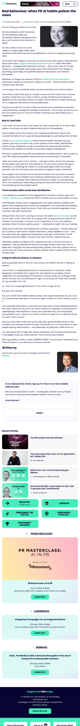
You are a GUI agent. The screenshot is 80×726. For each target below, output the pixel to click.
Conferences (41, 611)
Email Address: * (12, 400)
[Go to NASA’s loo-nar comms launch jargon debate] (40, 474)
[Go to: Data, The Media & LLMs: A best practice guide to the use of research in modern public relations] (40, 665)
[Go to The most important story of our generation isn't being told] (40, 458)
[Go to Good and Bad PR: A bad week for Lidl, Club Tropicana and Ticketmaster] (40, 490)
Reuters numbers (61, 216)
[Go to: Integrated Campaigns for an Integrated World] (40, 627)
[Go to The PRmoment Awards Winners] (40, 442)
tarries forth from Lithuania (55, 79)
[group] (40, 4)
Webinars (41, 647)
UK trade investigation (21, 140)
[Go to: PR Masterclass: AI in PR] (40, 570)
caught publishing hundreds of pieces (36, 63)
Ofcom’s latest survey (13, 198)
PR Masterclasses (41, 533)
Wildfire (6, 356)
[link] (40, 4)
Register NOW (40, 711)
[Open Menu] (70, 4)
